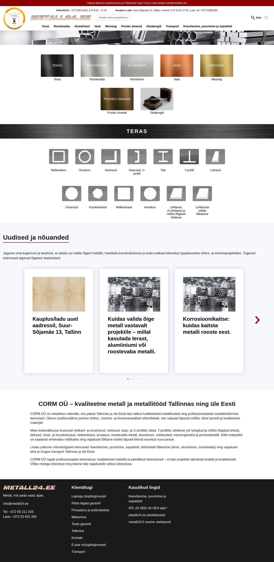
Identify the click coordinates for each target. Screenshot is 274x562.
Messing (111, 26)
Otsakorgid (153, 26)
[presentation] (258, 291)
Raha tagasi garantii (86, 503)
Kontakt (77, 538)
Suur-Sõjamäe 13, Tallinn (147, 10)
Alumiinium (82, 26)
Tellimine (78, 531)
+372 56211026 (79, 10)
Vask (97, 26)
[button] (127, 378)
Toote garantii (81, 524)
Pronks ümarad (131, 26)
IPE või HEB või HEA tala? (148, 508)
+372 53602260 (209, 10)
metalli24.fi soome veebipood (150, 522)
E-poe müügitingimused (89, 545)
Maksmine (79, 517)
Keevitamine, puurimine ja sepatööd (207, 26)
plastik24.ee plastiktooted (147, 515)
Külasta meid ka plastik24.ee (113, 17)
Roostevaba (62, 26)
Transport (172, 26)
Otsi (258, 17)
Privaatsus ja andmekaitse (91, 510)
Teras (45, 26)
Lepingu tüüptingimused (89, 496)
